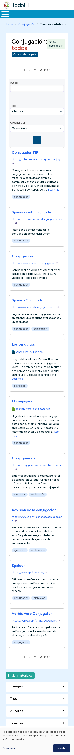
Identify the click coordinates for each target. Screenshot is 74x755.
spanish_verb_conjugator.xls (33, 409)
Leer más (53, 189)
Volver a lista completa (24, 54)
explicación (40, 328)
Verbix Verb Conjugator (32, 613)
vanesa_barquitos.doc (29, 352)
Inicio (9, 24)
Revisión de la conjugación (34, 510)
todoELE (23, 5)
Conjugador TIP (25, 152)
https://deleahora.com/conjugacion (35, 263)
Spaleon (18, 565)
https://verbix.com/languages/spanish (36, 620)
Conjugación (26, 24)
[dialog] (37, 741)
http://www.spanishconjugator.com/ (35, 307)
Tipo (13, 105)
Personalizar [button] (10, 748)
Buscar (14, 82)
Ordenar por (17, 122)
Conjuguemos (23, 458)
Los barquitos (23, 344)
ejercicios (19, 385)
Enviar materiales (20, 675)
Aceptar (62, 748)
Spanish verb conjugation (33, 212)
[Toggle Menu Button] (5, 14)
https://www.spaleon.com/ (29, 572)
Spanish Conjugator (28, 300)
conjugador (21, 196)
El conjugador (23, 401)
